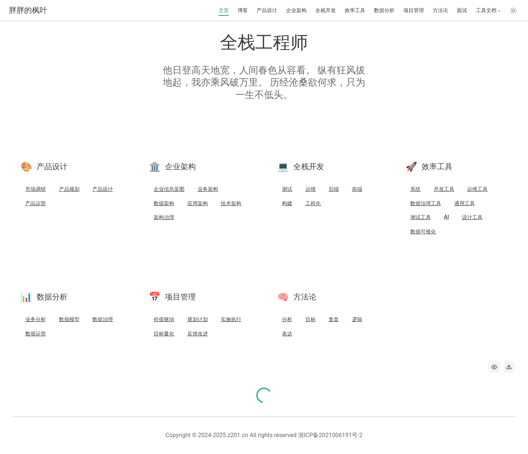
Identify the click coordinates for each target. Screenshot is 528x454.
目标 (310, 319)
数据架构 (164, 203)
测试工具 (420, 217)
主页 (224, 10)
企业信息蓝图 (169, 189)
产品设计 (267, 10)
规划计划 (197, 319)
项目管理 (413, 10)
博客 (243, 10)
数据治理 (102, 319)
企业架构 (296, 10)
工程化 (313, 203)
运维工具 (477, 189)
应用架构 (197, 203)
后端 (334, 189)
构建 (287, 203)
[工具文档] (489, 11)
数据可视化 (423, 232)
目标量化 (164, 334)
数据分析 (384, 10)
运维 (310, 189)
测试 (287, 189)
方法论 (440, 10)
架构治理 (164, 217)
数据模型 (69, 319)
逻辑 (357, 319)
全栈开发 (325, 10)
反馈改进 (197, 334)
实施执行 (231, 319)
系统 (415, 189)
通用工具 (464, 203)
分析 (287, 319)
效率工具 (355, 10)
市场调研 (35, 189)
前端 (357, 189)
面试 (462, 10)
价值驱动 (164, 319)
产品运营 (35, 203)
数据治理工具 (425, 203)
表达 (287, 334)
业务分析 (35, 319)
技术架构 (231, 203)
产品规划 (69, 189)
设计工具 (472, 217)
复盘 (334, 319)
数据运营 (35, 334)
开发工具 (444, 189)
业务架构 (208, 189)
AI (446, 217)
